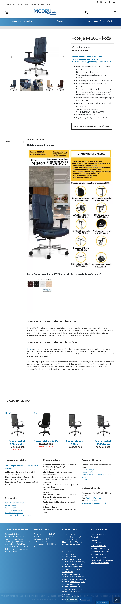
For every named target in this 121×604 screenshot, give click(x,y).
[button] (11, 56)
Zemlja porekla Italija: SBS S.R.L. (85, 59)
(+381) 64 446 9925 (74, 542)
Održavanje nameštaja (100, 551)
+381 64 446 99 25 (93, 498)
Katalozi (94, 540)
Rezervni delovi (87, 472)
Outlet (84, 477)
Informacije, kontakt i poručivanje (92, 126)
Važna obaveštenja (98, 554)
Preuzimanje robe (98, 557)
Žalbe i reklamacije (98, 546)
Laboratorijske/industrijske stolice (19, 515)
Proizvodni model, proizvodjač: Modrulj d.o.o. (91, 62)
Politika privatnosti (102, 602)
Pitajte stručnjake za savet (102, 560)
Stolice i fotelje (87, 470)
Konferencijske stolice (14, 513)
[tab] (14, 141)
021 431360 (16, 4)
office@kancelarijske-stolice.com (40, 4)
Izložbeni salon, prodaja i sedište (94, 503)
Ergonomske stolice (13, 510)
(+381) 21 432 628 (71, 539)
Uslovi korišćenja (97, 543)
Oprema (84, 480)
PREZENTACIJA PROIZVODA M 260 (86, 57)
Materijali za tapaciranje (100, 548)
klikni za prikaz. (21, 467)
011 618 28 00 (9, 4)
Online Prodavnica (98, 534)
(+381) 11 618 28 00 (92, 500)
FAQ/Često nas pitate (100, 563)
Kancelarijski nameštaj (14, 503)
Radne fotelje (10, 508)
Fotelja (30, 349)
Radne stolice (10, 505)
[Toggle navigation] (115, 12)
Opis (7, 141)
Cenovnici (95, 537)
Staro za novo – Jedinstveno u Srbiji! (96, 475)
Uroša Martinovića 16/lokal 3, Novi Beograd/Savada (73, 554)
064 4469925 (24, 4)
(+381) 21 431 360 (74, 537)
